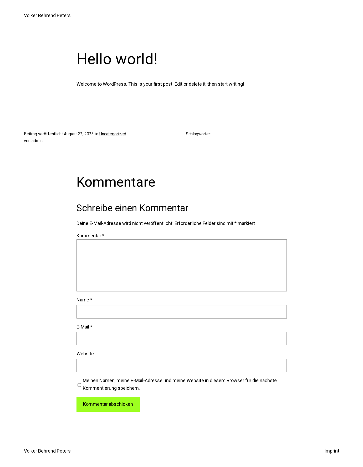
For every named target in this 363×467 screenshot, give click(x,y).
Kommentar (90, 235)
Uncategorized (112, 133)
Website (85, 353)
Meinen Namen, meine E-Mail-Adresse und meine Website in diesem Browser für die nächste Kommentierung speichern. (180, 384)
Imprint (331, 451)
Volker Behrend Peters (47, 15)
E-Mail (84, 327)
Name (84, 299)
